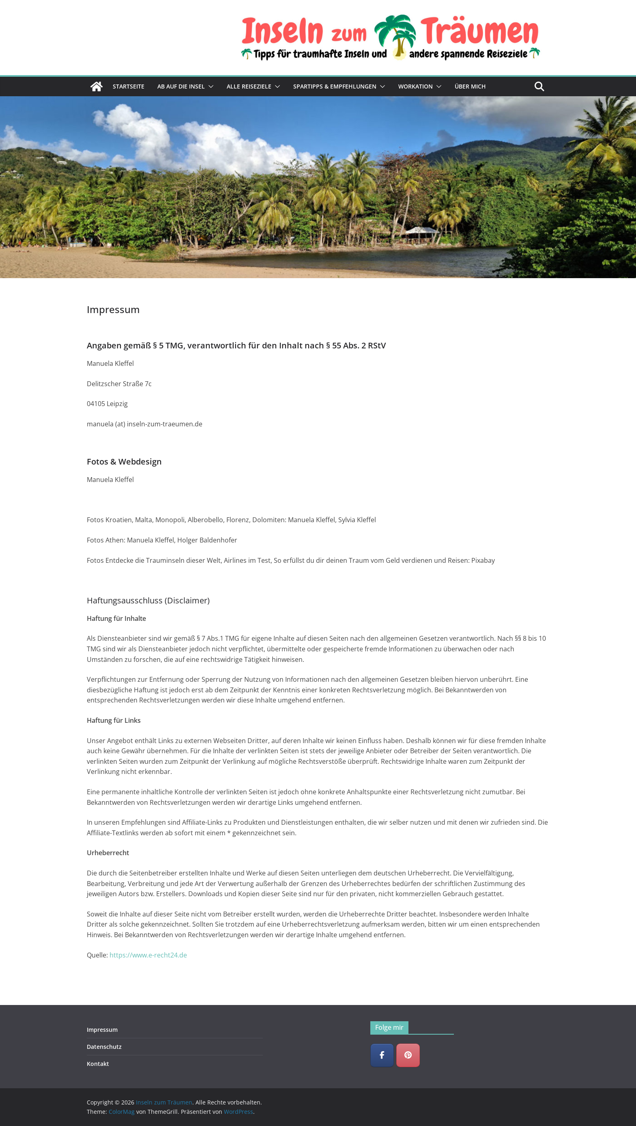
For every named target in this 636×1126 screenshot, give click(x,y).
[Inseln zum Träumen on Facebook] (382, 1055)
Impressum (102, 1029)
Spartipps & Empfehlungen (334, 86)
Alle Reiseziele (249, 86)
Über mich (470, 86)
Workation (415, 86)
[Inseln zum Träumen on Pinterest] (408, 1055)
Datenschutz (104, 1046)
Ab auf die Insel (181, 86)
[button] (209, 86)
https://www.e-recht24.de (148, 955)
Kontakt (98, 1064)
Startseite (128, 86)
